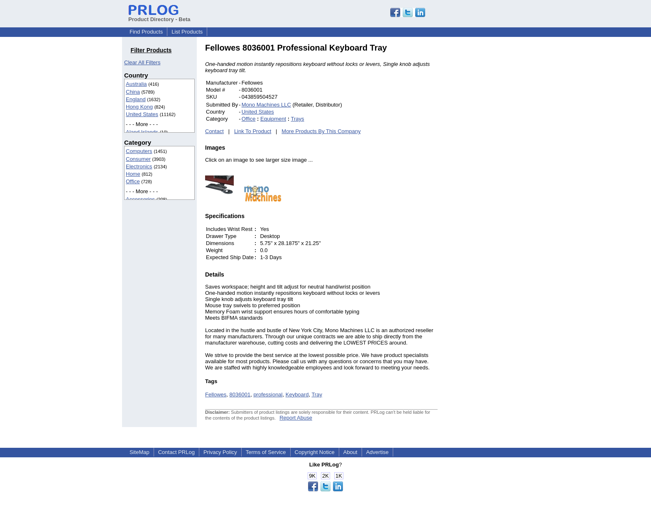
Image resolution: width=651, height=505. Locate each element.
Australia (136, 84)
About (350, 452)
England (136, 99)
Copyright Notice (315, 452)
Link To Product (252, 131)
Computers (139, 151)
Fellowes (215, 394)
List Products (187, 32)
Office (133, 181)
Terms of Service (266, 452)
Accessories (140, 199)
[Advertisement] (493, 167)
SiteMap (139, 452)
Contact (214, 131)
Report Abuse (295, 418)
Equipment (273, 119)
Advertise (377, 452)
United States (142, 114)
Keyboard (297, 394)
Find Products (146, 32)
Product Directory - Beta (159, 16)
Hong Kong (139, 107)
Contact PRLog (176, 452)
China (133, 92)
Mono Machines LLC (266, 105)
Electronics (139, 166)
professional (267, 394)
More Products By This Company (321, 131)
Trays (297, 119)
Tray (316, 394)
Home (133, 174)
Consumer (138, 159)
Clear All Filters (142, 62)
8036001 (240, 394)
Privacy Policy (220, 452)
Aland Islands (142, 132)
